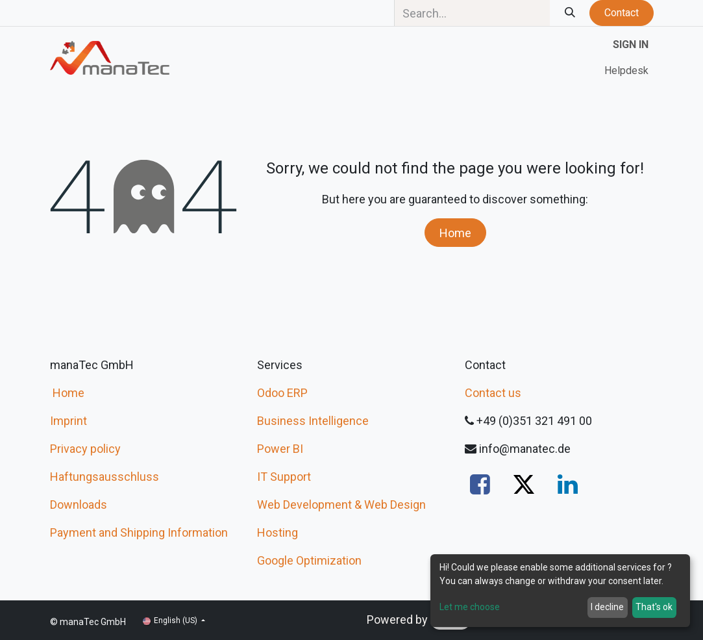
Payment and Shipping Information (139, 532)
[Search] (569, 13)
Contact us (493, 393)
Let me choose (469, 607)
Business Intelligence (313, 421)
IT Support (284, 476)
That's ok (653, 607)
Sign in (630, 44)
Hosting (277, 532)
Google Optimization (309, 560)
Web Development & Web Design (341, 504)
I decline (607, 607)
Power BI (280, 448)
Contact (621, 12)
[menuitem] (626, 71)
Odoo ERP (282, 393)
